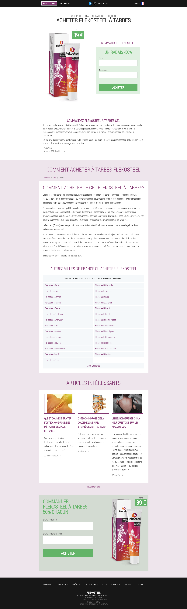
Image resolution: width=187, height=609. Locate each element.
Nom (100, 58)
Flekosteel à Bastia (52, 308)
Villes (104, 584)
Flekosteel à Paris (52, 285)
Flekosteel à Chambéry (54, 319)
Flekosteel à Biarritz (103, 308)
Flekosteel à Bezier (52, 360)
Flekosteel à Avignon (103, 302)
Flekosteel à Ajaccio (53, 302)
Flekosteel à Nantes (53, 331)
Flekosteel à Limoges (104, 342)
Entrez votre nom (50, 520)
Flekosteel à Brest (102, 314)
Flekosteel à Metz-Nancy (55, 348)
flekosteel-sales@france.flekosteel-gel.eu (93, 595)
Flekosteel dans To (52, 354)
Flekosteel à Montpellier (105, 325)
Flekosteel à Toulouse (104, 291)
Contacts (129, 584)
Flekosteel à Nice (52, 291)
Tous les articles (93, 486)
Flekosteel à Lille (51, 325)
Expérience (76, 584)
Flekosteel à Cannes (53, 296)
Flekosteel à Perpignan (104, 331)
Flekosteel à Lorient (103, 354)
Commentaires (62, 584)
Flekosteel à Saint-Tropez (105, 319)
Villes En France (93, 365)
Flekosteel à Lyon (102, 296)
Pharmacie (47, 584)
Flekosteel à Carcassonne (105, 348)
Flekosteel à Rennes (53, 336)
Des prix (140, 584)
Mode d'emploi (92, 584)
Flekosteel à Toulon (53, 342)
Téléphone (103, 70)
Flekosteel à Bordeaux (54, 314)
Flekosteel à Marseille (104, 285)
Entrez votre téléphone (52, 534)
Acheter (118, 87)
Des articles (116, 584)
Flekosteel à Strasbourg (105, 336)
